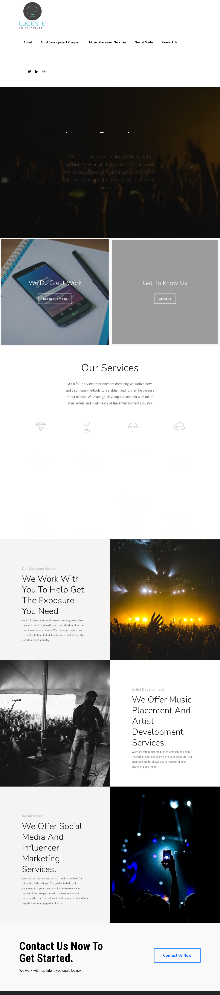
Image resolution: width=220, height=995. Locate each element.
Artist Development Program (60, 42)
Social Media (144, 42)
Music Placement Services (108, 42)
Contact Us (169, 42)
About (28, 42)
